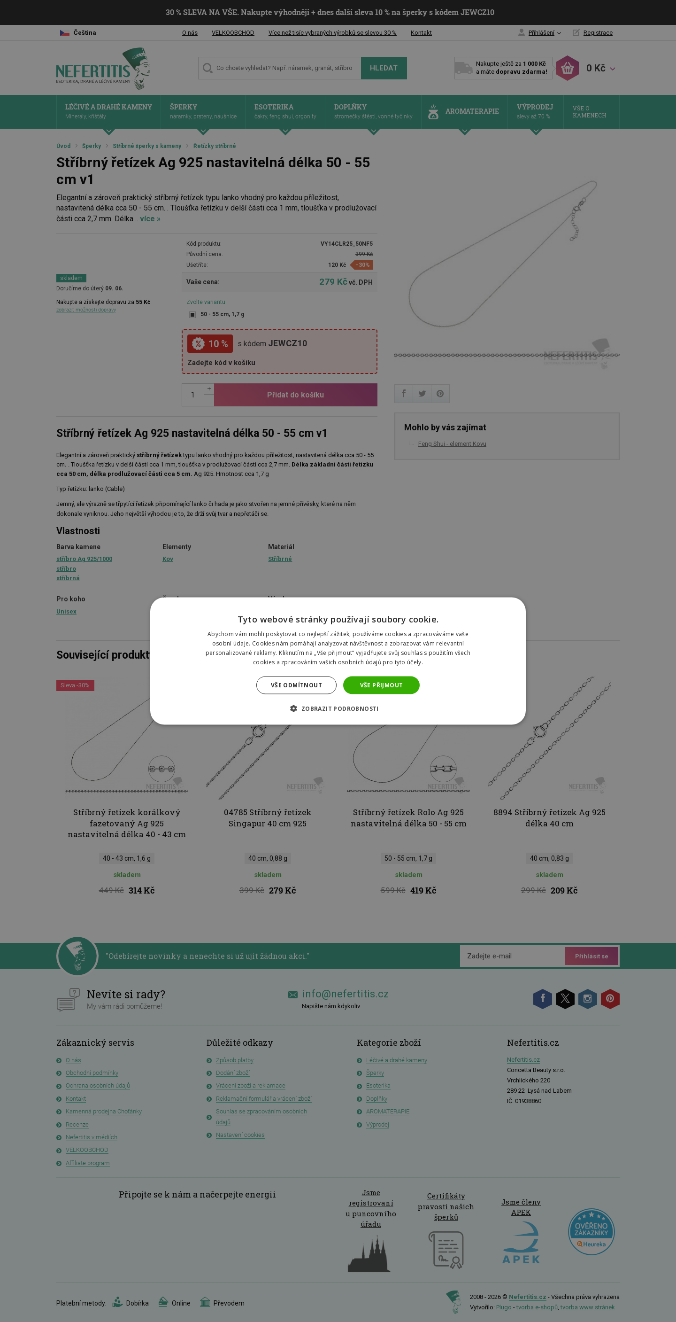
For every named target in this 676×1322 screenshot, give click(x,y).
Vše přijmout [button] (381, 685)
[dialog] (338, 661)
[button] (337, 708)
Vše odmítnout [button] (296, 685)
